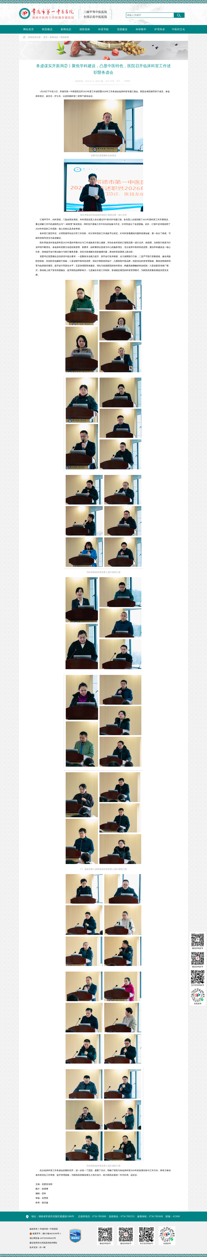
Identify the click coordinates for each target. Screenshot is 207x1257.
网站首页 (28, 29)
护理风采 (159, 29)
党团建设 (122, 29)
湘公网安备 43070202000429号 (43, 1238)
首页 (45, 37)
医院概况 (47, 29)
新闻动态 (66, 29)
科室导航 (103, 29)
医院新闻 (64, 37)
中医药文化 (178, 29)
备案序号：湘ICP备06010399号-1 (46, 1233)
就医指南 (84, 29)
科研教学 (141, 29)
